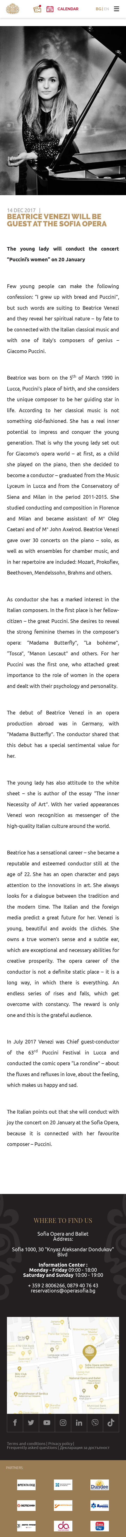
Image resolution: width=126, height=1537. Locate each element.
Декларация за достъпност (85, 1448)
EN (106, 9)
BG (98, 9)
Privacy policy (60, 1444)
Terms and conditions (26, 1444)
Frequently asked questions (32, 1448)
